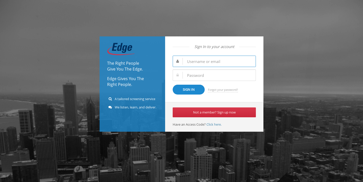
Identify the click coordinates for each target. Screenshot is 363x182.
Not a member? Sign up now (214, 112)
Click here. (214, 124)
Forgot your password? (223, 90)
